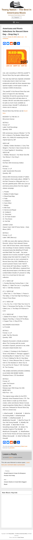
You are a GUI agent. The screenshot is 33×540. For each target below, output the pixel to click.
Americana (17, 446)
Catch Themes (21, 537)
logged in (11, 457)
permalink (11, 447)
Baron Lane (21, 37)
